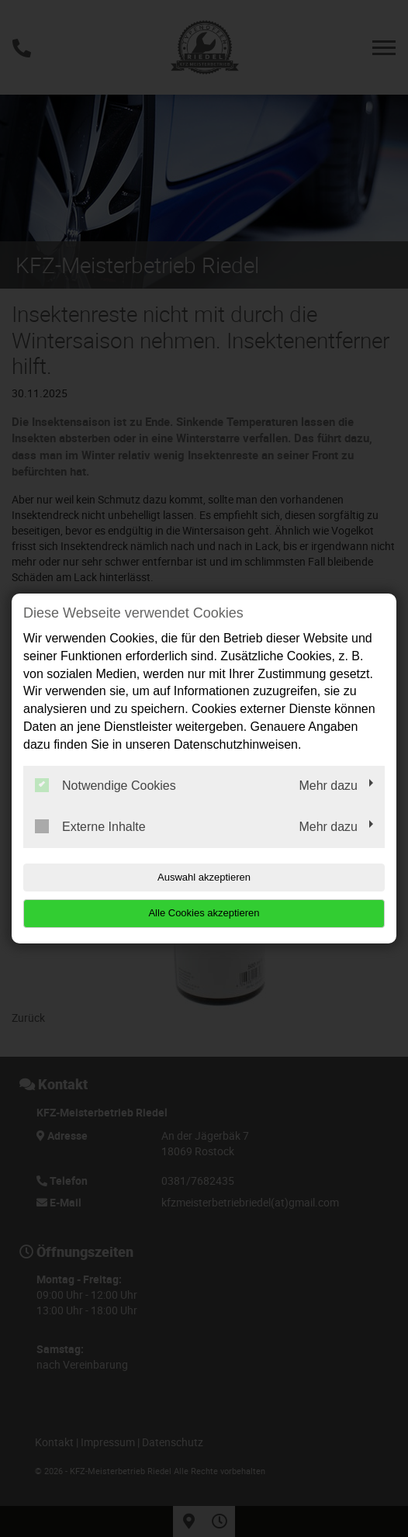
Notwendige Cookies (105, 785)
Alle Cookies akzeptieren (203, 913)
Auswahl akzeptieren (204, 877)
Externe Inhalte (90, 826)
